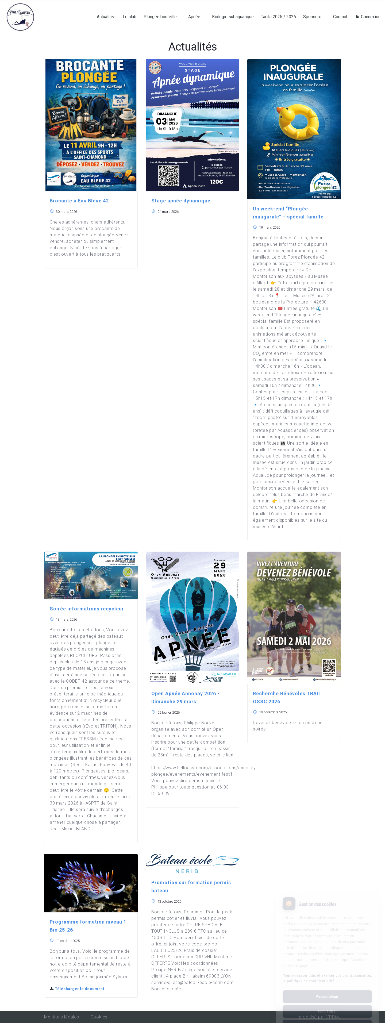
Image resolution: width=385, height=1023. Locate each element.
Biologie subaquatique (233, 16)
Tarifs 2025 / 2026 (278, 16)
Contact (340, 16)
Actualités (106, 16)
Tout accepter (327, 1003)
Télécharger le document (77, 989)
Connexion (367, 16)
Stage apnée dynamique (180, 200)
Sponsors (312, 16)
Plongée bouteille (160, 16)
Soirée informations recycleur (87, 609)
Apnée (194, 16)
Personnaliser (327, 974)
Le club (129, 16)
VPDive (333, 1017)
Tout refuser (327, 988)
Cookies (99, 1017)
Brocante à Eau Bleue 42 (79, 200)
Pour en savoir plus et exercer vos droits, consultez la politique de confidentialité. (327, 956)
